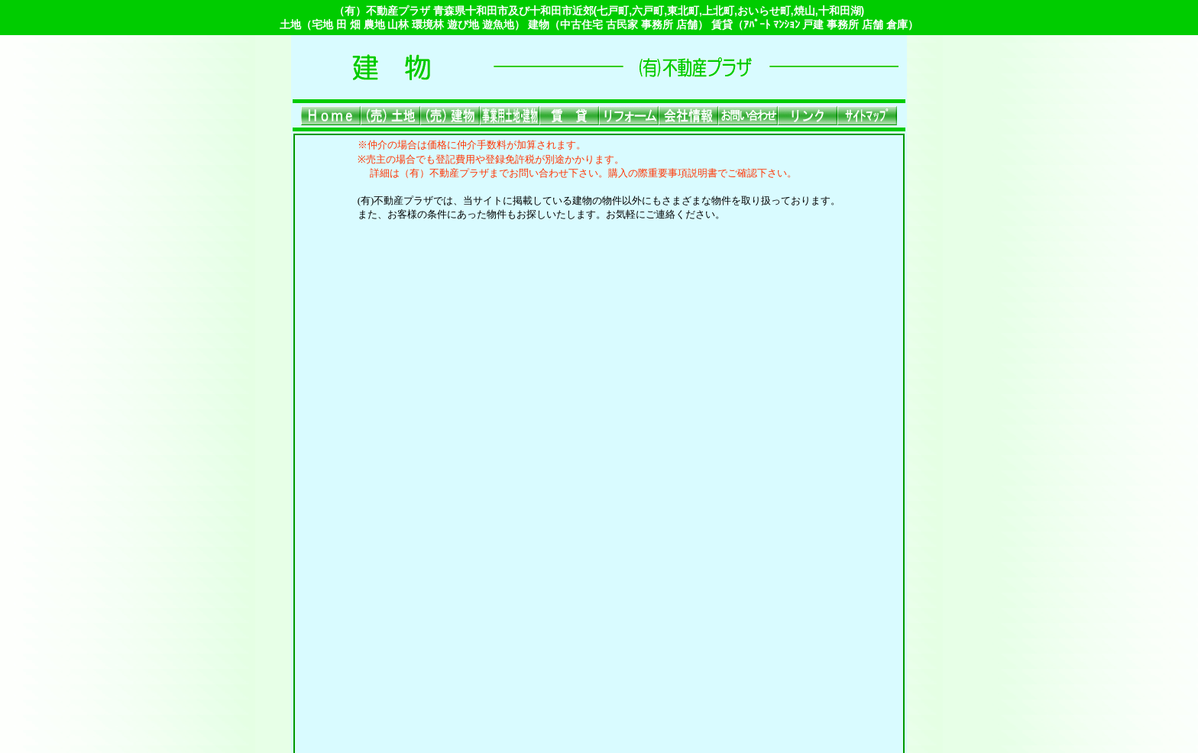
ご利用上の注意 (716, 635)
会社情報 (728, 612)
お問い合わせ (792, 612)
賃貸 (621, 612)
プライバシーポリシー (615, 635)
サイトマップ (519, 635)
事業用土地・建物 (557, 612)
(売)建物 (483, 612)
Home (388, 612)
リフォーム (669, 612)
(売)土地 (433, 612)
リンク (460, 635)
